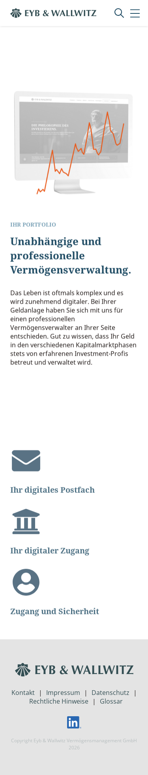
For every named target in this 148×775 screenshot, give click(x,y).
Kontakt (23, 692)
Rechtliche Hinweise (58, 701)
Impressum (63, 692)
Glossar (111, 701)
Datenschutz (110, 692)
